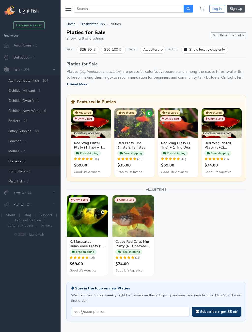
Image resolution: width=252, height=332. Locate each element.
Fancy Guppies (26, 131)
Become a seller (31, 25)
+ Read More (79, 84)
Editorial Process (23, 225)
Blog (30, 215)
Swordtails (22, 171)
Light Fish (39, 234)
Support (48, 215)
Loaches (20, 141)
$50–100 (116, 49)
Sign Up (236, 8)
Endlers (20, 121)
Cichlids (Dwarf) (26, 100)
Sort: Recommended (227, 35)
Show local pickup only (207, 49)
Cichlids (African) (27, 90)
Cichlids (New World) (29, 110)
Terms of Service (30, 220)
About (13, 215)
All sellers (154, 49)
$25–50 (90, 49)
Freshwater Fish (95, 24)
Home (73, 24)
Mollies (19, 151)
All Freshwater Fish (31, 80)
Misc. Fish (21, 181)
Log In (217, 8)
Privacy (49, 225)
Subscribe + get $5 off (216, 310)
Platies (19, 161)
